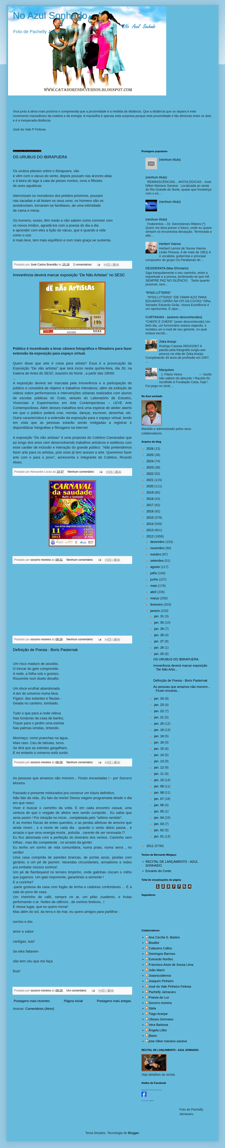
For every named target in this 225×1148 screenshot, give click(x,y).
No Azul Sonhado (50, 15)
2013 (150, 530)
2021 (150, 480)
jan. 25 (159, 654)
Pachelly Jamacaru (162, 992)
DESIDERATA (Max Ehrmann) (166, 268)
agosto (155, 567)
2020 (150, 486)
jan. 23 (159, 705)
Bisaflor (154, 943)
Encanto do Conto (158, 871)
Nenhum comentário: (81, 471)
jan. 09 (159, 786)
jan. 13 (159, 761)
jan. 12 (159, 767)
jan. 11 (159, 773)
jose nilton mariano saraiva (168, 1041)
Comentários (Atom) (39, 1008)
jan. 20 (159, 723)
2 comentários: (83, 264)
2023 (150, 467)
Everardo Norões (161, 959)
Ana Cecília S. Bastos (164, 937)
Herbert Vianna (170, 244)
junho (154, 579)
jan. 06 (159, 805)
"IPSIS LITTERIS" (158, 292)
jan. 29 (159, 628)
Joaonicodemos (160, 975)
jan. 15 (159, 748)
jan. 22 (159, 711)
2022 (150, 473)
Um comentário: (77, 990)
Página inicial (73, 1001)
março (155, 598)
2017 (150, 505)
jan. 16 (159, 742)
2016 (150, 511)
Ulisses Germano (161, 1019)
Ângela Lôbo (158, 1030)
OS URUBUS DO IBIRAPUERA (40, 157)
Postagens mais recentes (32, 1001)
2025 (150, 455)
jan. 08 (159, 792)
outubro (156, 554)
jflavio (153, 1035)
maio (154, 585)
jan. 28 (159, 635)
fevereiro (157, 604)
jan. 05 (159, 811)
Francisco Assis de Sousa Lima (171, 964)
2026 (150, 448)
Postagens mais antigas (114, 1001)
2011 (150, 846)
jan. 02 (159, 830)
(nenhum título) (170, 159)
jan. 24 (159, 698)
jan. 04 (159, 817)
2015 (150, 517)
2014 (150, 524)
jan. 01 (159, 836)
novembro (158, 548)
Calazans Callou (160, 948)
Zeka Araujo (167, 341)
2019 (150, 492)
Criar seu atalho (147, 1101)
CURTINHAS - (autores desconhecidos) (173, 317)
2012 (150, 536)
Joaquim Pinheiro (161, 981)
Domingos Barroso (162, 953)
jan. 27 (159, 641)
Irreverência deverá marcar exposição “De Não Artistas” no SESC (69, 275)
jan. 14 (159, 755)
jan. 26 (159, 647)
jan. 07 (159, 799)
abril (153, 592)
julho (154, 573)
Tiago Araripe (158, 1014)
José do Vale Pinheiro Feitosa (170, 986)
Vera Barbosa (158, 1024)
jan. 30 (159, 622)
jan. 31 (159, 616)
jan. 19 (159, 730)
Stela (152, 1008)
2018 (150, 498)
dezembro (158, 542)
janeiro (155, 610)
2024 (150, 461)
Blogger (133, 1133)
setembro (157, 560)
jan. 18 (159, 736)
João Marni (157, 970)
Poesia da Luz (159, 997)
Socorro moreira (160, 1003)
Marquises (166, 370)
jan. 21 (159, 717)
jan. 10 (159, 780)
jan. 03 (159, 824)
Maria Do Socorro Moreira (151, 1090)
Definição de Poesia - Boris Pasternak (45, 650)
